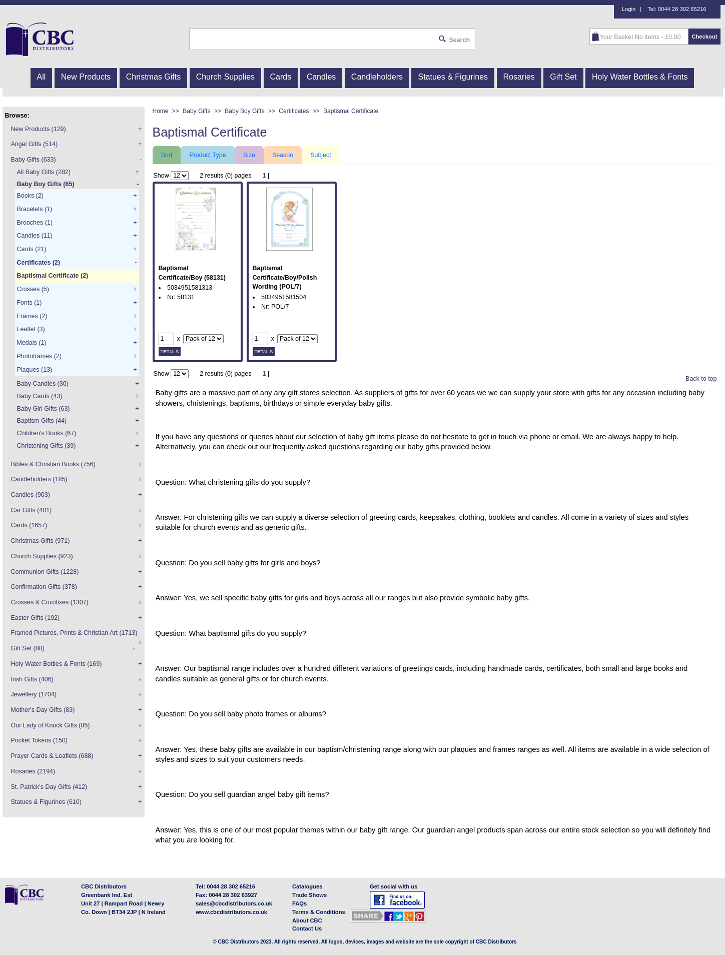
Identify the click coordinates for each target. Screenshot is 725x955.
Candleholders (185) (39, 479)
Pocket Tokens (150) (39, 740)
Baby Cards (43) (40, 396)
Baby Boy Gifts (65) (46, 184)
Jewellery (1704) (34, 694)
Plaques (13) (35, 369)
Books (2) (30, 195)
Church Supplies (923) (42, 556)
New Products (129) (38, 129)
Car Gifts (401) (31, 510)
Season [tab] (282, 155)
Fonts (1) (29, 302)
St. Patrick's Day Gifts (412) (49, 786)
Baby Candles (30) (43, 383)
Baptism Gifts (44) (42, 420)
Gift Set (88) (28, 648)
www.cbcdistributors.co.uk (231, 912)
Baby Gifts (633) (33, 159)
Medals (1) (32, 342)
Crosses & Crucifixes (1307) (50, 602)
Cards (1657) (29, 525)
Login (628, 9)
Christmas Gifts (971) (40, 540)
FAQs (299, 903)
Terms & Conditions (318, 912)
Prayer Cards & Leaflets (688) (52, 755)
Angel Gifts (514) (34, 144)
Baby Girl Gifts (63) (43, 408)
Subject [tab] (320, 155)
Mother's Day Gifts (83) (43, 709)
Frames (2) (32, 316)
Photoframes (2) (39, 356)
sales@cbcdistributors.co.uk (234, 903)
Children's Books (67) (47, 433)
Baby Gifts (202, 111)
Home (166, 111)
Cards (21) (32, 249)
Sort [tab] (167, 155)
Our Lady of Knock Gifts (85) (50, 725)
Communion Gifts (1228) (45, 571)
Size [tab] (249, 155)
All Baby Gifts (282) (44, 172)
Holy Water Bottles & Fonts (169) (56, 663)
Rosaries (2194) (33, 771)
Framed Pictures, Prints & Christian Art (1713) (74, 632)
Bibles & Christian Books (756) (53, 464)
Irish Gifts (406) (32, 679)
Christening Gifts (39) (46, 445)
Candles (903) (30, 494)
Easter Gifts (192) (35, 617)
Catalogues (307, 886)
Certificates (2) (39, 262)
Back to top (700, 378)
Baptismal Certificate (350, 111)
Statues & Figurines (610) (46, 801)
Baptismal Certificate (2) (53, 275)
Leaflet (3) (31, 329)
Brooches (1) (35, 222)
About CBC (307, 920)
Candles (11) (35, 235)
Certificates (299, 111)
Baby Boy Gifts (250, 111)
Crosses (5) (33, 289)
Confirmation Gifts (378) (44, 586)
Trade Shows (309, 895)
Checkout (704, 37)
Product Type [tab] (207, 155)
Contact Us (307, 928)
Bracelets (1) (35, 209)
